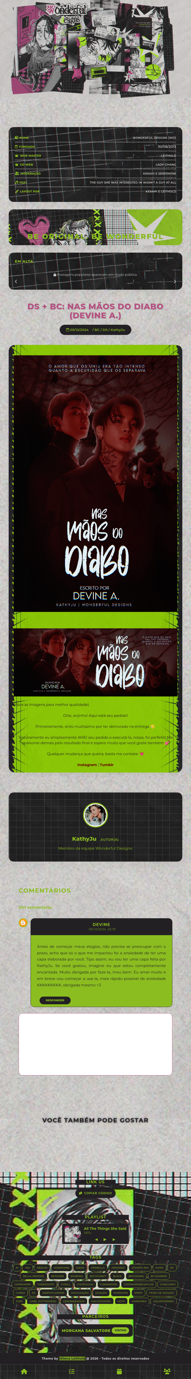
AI (17, 1267)
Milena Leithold (72, 1358)
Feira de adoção (161, 1292)
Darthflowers (53, 1292)
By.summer (159, 1276)
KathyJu (118, 330)
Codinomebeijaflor (138, 1284)
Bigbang (77, 1276)
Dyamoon (121, 1292)
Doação (101, 1292)
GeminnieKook (74, 1301)
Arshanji (118, 1267)
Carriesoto (45, 1284)
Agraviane (61, 1267)
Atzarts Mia (140, 1267)
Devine (101, 924)
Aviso (159, 1267)
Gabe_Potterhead (43, 1301)
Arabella (98, 1267)
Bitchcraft (98, 1276)
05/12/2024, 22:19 (102, 929)
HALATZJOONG (101, 1301)
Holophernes (163, 1301)
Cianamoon (108, 1284)
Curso (20, 1292)
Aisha (80, 1267)
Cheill (65, 1284)
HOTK (121, 1301)
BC (97, 330)
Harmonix (139, 1301)
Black (117, 1276)
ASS (27, 1267)
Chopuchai (85, 1284)
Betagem (57, 1276)
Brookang (136, 1276)
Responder (55, 1000)
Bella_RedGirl (34, 1276)
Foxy (19, 1301)
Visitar (120, 1330)
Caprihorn (22, 1284)
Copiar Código (95, 1193)
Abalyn (42, 1267)
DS (105, 330)
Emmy (138, 1292)
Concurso (168, 1284)
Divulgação (80, 1292)
